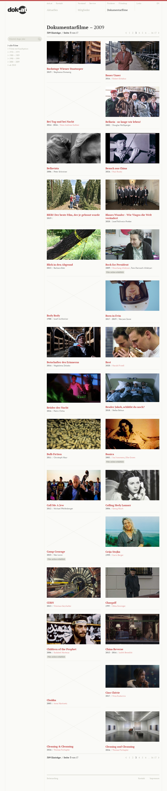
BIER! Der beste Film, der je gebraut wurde (73, 215)
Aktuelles (52, 10)
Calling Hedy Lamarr (118, 505)
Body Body (53, 315)
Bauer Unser (113, 75)
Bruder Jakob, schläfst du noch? (125, 407)
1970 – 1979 (14, 52)
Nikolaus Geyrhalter (62, 606)
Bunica (110, 454)
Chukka (51, 700)
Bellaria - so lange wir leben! (123, 122)
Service (92, 3)
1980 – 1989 (14, 55)
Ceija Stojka (113, 552)
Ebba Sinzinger (119, 606)
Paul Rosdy (117, 171)
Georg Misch (117, 508)
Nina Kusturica (119, 696)
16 (152, 32)
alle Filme (13, 45)
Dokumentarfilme (117, 10)
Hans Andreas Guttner (69, 125)
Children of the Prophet (61, 649)
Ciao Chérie (113, 692)
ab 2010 (12, 65)
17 (155, 32)
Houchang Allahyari (121, 268)
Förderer (111, 3)
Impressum (154, 778)
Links (139, 3)
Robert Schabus (119, 78)
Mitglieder (84, 10)
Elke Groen (130, 457)
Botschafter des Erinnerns (63, 362)
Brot (108, 362)
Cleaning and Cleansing (120, 746)
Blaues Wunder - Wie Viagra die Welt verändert (129, 216)
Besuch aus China (116, 168)
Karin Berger (117, 555)
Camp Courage (56, 551)
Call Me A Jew (55, 505)
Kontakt (59, 3)
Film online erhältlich (115, 272)
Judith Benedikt (125, 652)
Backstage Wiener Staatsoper (65, 69)
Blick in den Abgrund (60, 264)
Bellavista (53, 168)
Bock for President (117, 264)
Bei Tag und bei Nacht (60, 121)
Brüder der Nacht (57, 407)
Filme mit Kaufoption (18, 48)
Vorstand (82, 3)
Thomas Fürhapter (62, 750)
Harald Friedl (118, 365)
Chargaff (111, 602)
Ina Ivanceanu (118, 457)
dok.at (49, 3)
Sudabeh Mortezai (61, 652)
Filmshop (123, 3)
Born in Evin (113, 315)
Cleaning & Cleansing (60, 746)
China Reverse (114, 649)
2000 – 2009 (14, 62)
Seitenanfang (52, 778)
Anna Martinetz (60, 703)
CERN (50, 602)
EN (158, 3)
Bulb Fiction (54, 454)
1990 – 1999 (14, 58)
